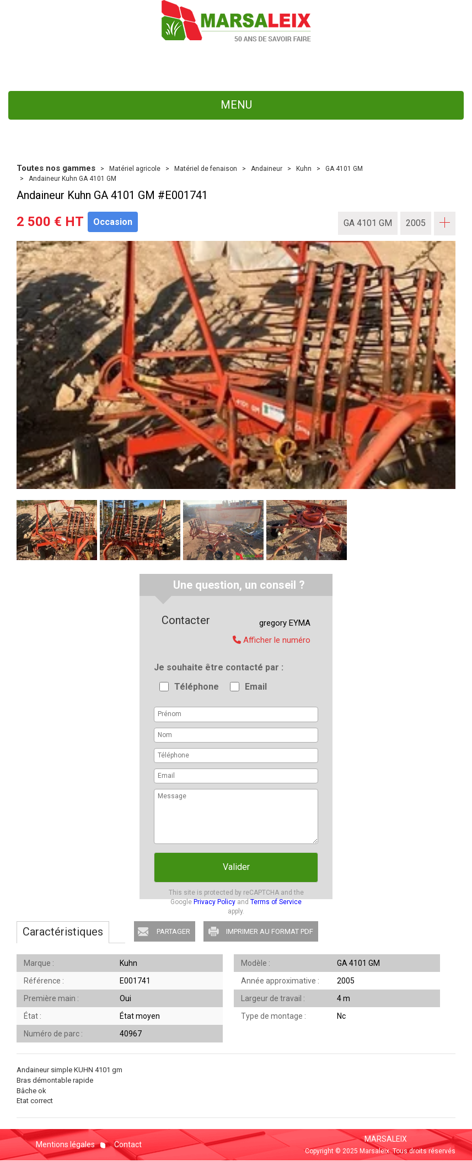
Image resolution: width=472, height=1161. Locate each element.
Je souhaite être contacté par (217, 667)
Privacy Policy (214, 902)
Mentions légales (65, 1144)
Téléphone (196, 686)
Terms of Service (276, 902)
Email (256, 686)
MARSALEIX (385, 1139)
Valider (236, 867)
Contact (127, 1144)
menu (236, 104)
